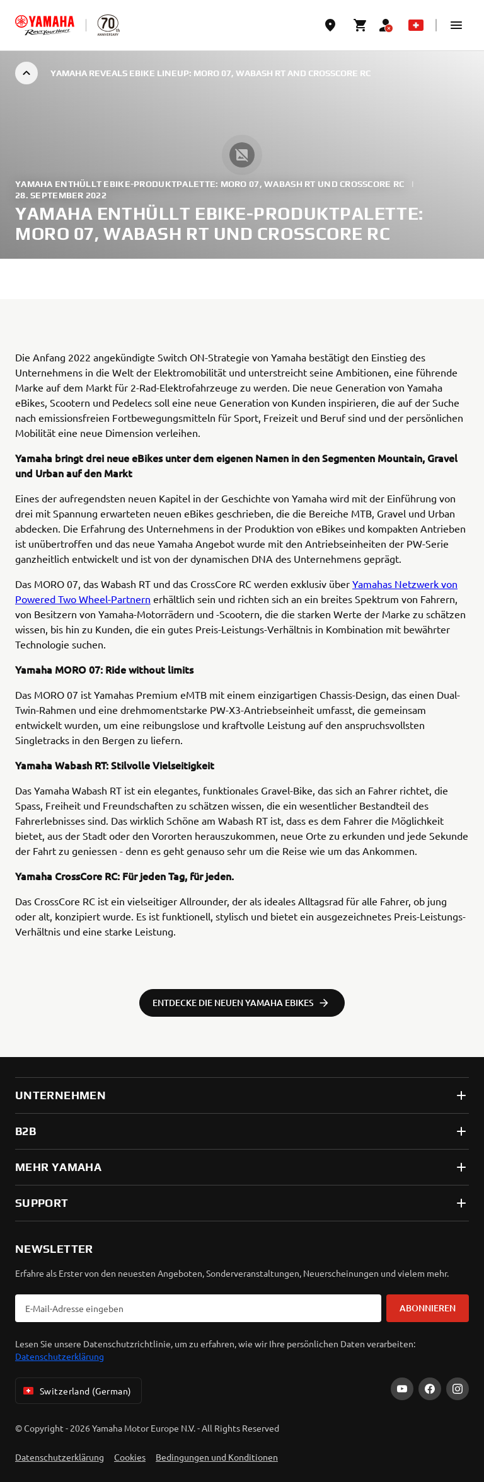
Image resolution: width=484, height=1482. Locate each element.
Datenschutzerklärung (59, 1356)
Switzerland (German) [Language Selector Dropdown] (76, 1390)
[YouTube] (402, 1388)
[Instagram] (457, 1388)
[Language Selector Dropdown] (416, 25)
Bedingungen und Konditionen (217, 1456)
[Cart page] (360, 25)
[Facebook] (429, 1388)
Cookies (130, 1456)
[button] (456, 25)
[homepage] (44, 25)
